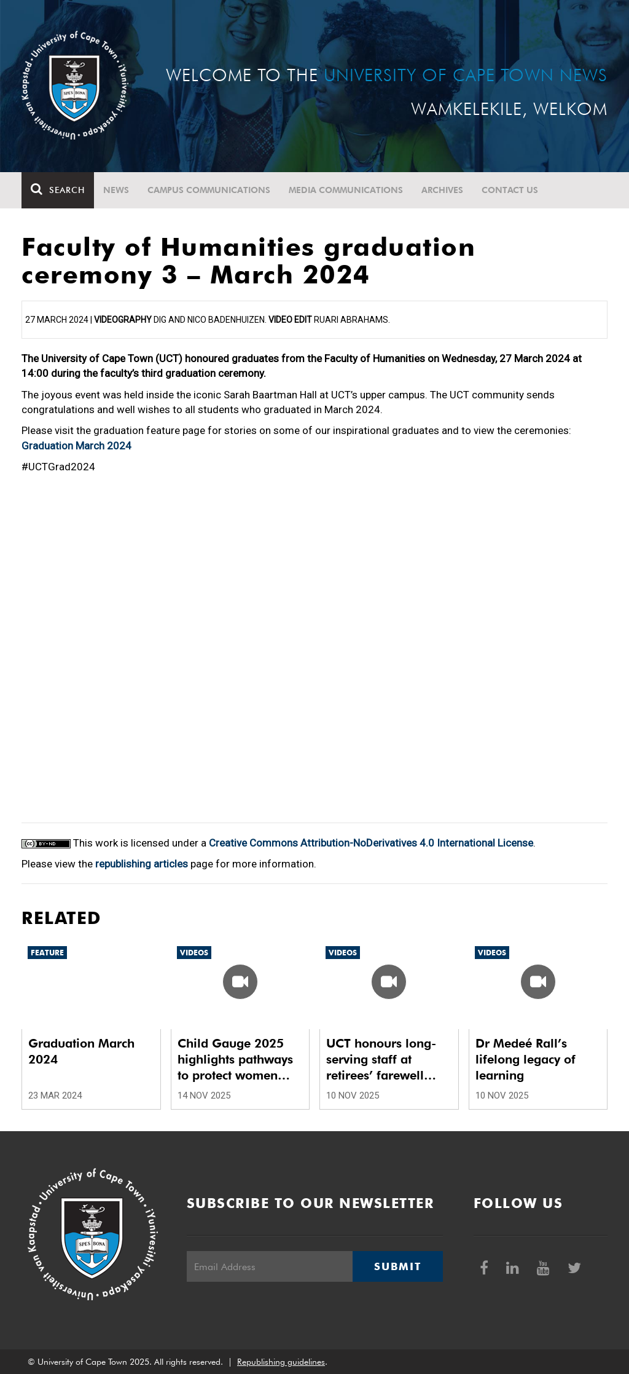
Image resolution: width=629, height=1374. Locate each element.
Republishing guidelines (281, 1362)
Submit (397, 1266)
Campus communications (208, 190)
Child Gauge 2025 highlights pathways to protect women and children (235, 1059)
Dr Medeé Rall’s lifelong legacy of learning (525, 1059)
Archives (442, 190)
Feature (47, 952)
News (116, 190)
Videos (194, 952)
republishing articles (141, 864)
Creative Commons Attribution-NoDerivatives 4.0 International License (371, 843)
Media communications (346, 190)
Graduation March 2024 (76, 446)
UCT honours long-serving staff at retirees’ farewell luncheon (381, 1059)
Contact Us (510, 190)
